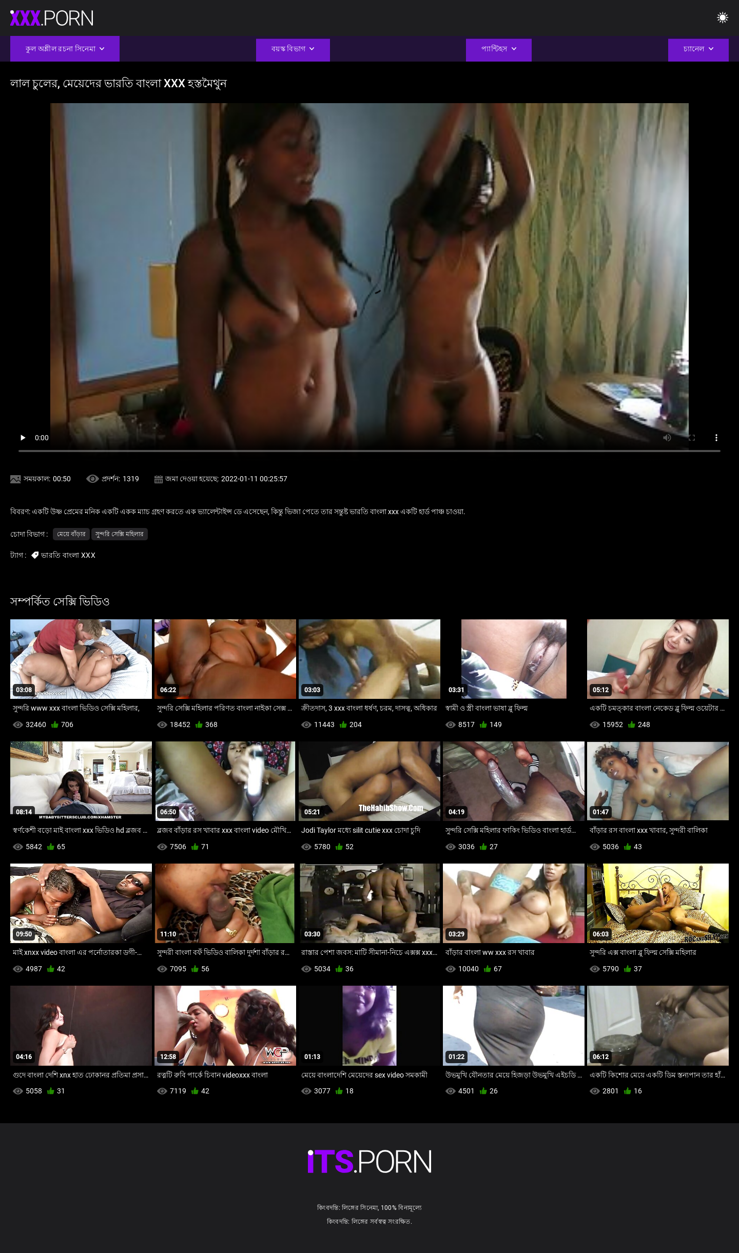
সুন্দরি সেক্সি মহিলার (119, 534)
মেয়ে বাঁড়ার (71, 534)
